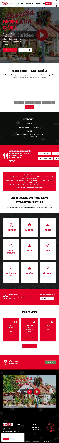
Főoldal (11, 3)
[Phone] (56, 6)
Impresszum (20, 427)
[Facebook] (56, 1)
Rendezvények (29, 3)
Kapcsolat (37, 3)
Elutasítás (12, 438)
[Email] (56, 3)
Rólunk (17, 3)
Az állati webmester (45, 441)
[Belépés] (53, 3)
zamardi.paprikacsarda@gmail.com (11, 431)
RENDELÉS (48, 3)
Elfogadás (6, 438)
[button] (29, 391)
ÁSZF (18, 428)
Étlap (22, 3)
